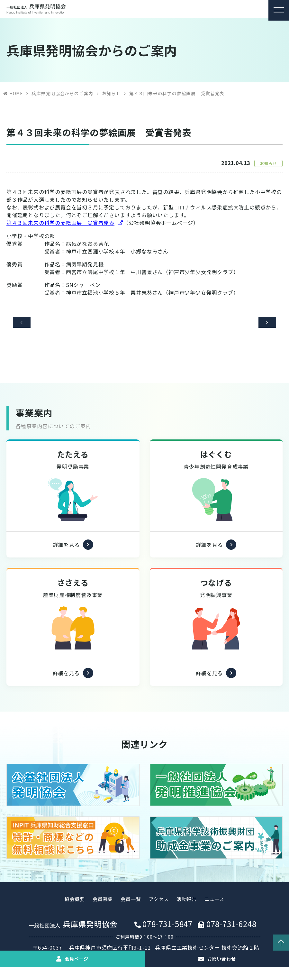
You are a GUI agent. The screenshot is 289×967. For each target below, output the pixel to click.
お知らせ (111, 93)
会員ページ (76, 958)
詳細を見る (66, 537)
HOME (16, 93)
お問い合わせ (221, 958)
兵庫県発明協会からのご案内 (62, 93)
